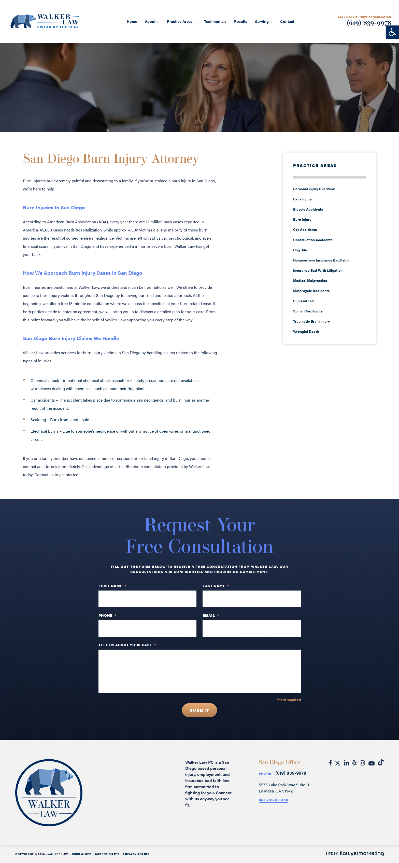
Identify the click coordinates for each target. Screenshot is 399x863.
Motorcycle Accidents (311, 290)
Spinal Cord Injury (308, 310)
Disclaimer (82, 854)
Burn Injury (302, 219)
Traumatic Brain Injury (311, 321)
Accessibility (107, 854)
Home (132, 21)
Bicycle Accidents (308, 209)
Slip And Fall (303, 300)
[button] (392, 32)
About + (152, 21)
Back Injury (302, 198)
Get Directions (273, 800)
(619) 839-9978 (369, 23)
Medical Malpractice (310, 280)
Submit (199, 710)
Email (211, 615)
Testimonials (215, 21)
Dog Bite (300, 249)
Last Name (216, 585)
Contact (287, 21)
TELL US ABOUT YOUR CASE (127, 644)
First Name (112, 585)
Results (240, 21)
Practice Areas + (181, 21)
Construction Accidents (312, 239)
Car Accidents (305, 229)
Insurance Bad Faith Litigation (318, 270)
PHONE (107, 615)
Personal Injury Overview (314, 188)
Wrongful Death (306, 331)
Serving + (264, 21)
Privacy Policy (136, 854)
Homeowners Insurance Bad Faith (321, 260)
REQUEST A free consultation (199, 85)
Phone (265, 773)
